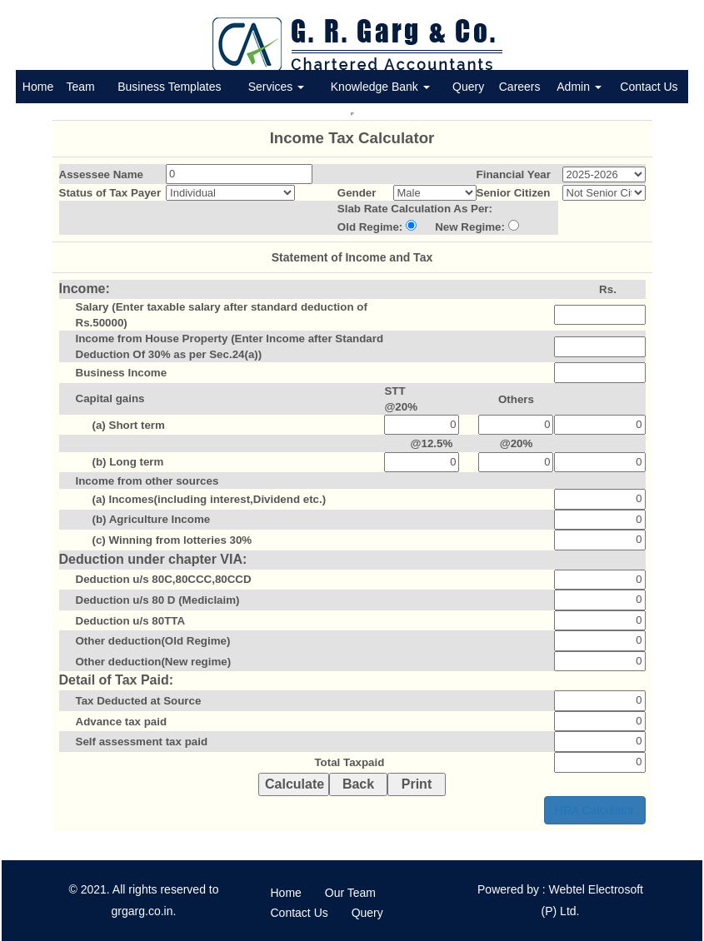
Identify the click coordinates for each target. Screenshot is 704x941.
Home (37, 86)
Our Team (350, 892)
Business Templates (169, 86)
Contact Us (648, 86)
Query (468, 86)
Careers (520, 86)
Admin (579, 86)
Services (276, 86)
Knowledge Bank (380, 86)
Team (80, 86)
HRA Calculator (595, 810)
